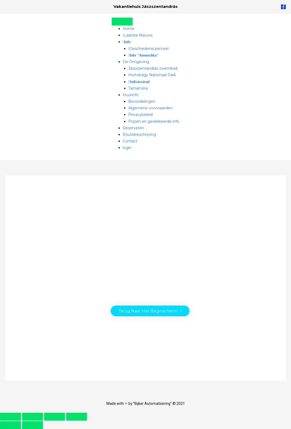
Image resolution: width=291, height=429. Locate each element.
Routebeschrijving (139, 134)
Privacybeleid (140, 114)
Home (128, 28)
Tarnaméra (138, 88)
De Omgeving (136, 61)
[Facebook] (283, 6)
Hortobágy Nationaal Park (152, 75)
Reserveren (133, 128)
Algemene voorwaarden (150, 108)
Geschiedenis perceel (149, 48)
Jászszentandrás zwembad (152, 68)
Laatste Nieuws (138, 35)
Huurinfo (131, 94)
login (127, 147)
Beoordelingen (141, 101)
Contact (130, 141)
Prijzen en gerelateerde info (153, 121)
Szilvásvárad (139, 82)
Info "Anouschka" (144, 55)
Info (127, 42)
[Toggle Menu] (122, 21)
